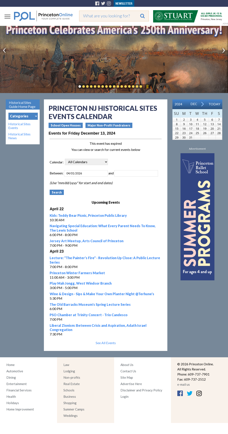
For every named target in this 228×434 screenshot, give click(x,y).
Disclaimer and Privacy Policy (141, 390)
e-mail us (183, 384)
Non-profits (71, 377)
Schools (68, 390)
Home (10, 365)
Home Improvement (20, 409)
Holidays (12, 403)
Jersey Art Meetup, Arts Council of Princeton (86, 241)
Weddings (70, 415)
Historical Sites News (19, 136)
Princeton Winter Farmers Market (77, 273)
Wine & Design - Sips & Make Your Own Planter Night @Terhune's (102, 294)
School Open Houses (66, 125)
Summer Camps (73, 409)
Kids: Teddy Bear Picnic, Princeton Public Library (88, 215)
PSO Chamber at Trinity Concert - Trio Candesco (88, 315)
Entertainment (16, 384)
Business (69, 396)
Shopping (70, 403)
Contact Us (128, 371)
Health (11, 396)
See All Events (106, 343)
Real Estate (71, 384)
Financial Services (19, 390)
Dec (193, 104)
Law (66, 365)
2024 (178, 104)
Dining (11, 377)
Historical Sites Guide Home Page (22, 104)
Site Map (126, 377)
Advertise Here (131, 384)
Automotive (14, 371)
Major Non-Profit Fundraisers (109, 125)
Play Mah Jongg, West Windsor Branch (81, 283)
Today (214, 104)
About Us (126, 365)
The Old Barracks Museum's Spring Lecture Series (90, 304)
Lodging (69, 371)
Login (124, 396)
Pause (147, 86)
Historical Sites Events (19, 126)
